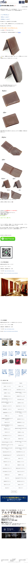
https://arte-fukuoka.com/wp (9, 270)
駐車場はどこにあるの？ (5, 19)
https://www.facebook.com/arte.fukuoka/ (11, 273)
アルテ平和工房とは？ (5, 14)
